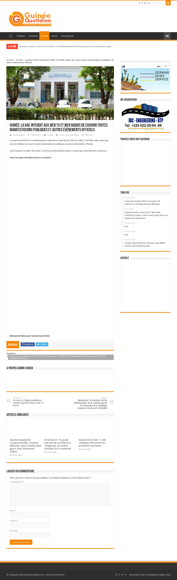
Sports (54, 36)
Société (44, 36)
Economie (33, 36)
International (67, 36)
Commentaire (17, 482)
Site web (14, 531)
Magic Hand (165, 575)
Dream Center (138, 575)
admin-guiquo (19, 135)
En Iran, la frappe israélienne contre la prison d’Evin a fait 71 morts (29, 402)
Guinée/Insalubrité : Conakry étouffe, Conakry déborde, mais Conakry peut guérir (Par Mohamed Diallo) (25, 445)
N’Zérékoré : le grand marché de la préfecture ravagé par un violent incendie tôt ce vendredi (57, 444)
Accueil (11, 35)
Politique (21, 36)
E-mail (13, 520)
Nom (13, 510)
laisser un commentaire (69, 135)
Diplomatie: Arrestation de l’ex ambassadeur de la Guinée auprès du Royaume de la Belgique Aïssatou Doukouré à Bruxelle (90, 403)
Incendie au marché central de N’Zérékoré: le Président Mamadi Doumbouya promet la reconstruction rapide (65, 46)
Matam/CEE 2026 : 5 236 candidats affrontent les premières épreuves (92, 442)
